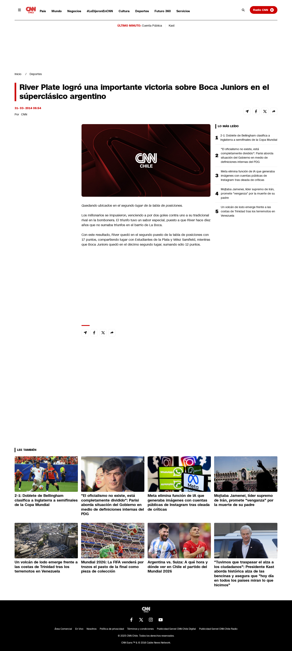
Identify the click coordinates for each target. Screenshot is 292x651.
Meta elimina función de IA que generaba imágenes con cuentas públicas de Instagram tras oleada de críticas (248, 175)
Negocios (74, 11)
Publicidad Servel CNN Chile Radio (218, 629)
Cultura (124, 11)
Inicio (18, 74)
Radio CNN (263, 10)
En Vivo (79, 629)
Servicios (183, 11)
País (43, 11)
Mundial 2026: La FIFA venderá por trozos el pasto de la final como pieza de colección (112, 567)
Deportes (142, 11)
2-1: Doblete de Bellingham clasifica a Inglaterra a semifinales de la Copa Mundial (248, 137)
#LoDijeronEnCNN (100, 11)
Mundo (57, 11)
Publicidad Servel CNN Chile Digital (176, 629)
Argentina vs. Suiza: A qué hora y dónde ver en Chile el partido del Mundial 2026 (178, 567)
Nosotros (92, 629)
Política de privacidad (112, 629)
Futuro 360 (163, 11)
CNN (24, 114)
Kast (172, 26)
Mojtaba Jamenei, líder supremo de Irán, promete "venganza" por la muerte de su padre (248, 193)
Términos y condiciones (140, 629)
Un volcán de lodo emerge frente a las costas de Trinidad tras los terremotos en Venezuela (248, 211)
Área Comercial (63, 629)
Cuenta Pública (152, 26)
